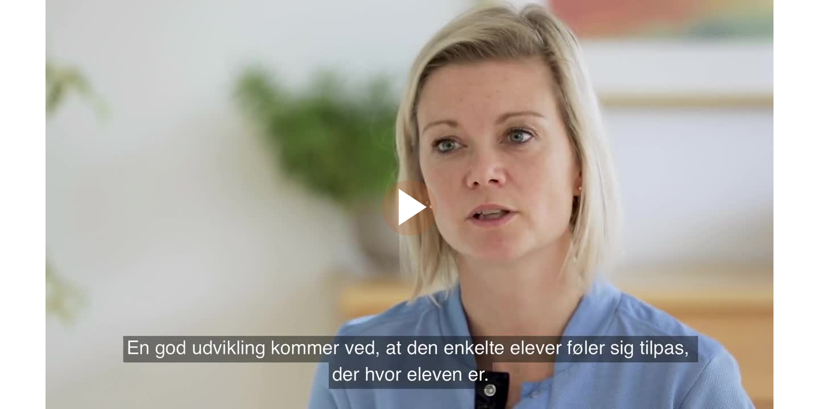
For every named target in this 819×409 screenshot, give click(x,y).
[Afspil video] (409, 232)
